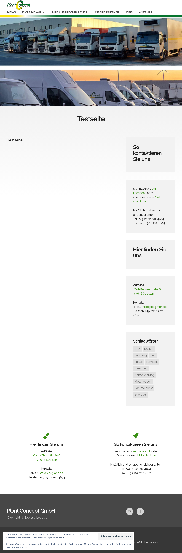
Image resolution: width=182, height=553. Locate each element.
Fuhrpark (152, 362)
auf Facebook (142, 451)
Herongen (141, 368)
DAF (137, 348)
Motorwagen (143, 381)
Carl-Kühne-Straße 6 (147, 289)
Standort (140, 394)
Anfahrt (145, 12)
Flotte (139, 362)
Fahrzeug (141, 355)
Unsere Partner (106, 12)
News (11, 12)
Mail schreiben (146, 455)
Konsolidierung (144, 375)
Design (148, 348)
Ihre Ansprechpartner (69, 12)
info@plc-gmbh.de (154, 307)
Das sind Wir (33, 12)
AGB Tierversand (148, 542)
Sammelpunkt (144, 388)
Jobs (129, 12)
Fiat (153, 355)
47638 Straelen (144, 293)
